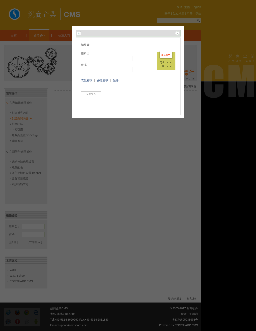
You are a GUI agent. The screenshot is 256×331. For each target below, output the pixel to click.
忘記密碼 (86, 80)
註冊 (116, 80)
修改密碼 (102, 80)
